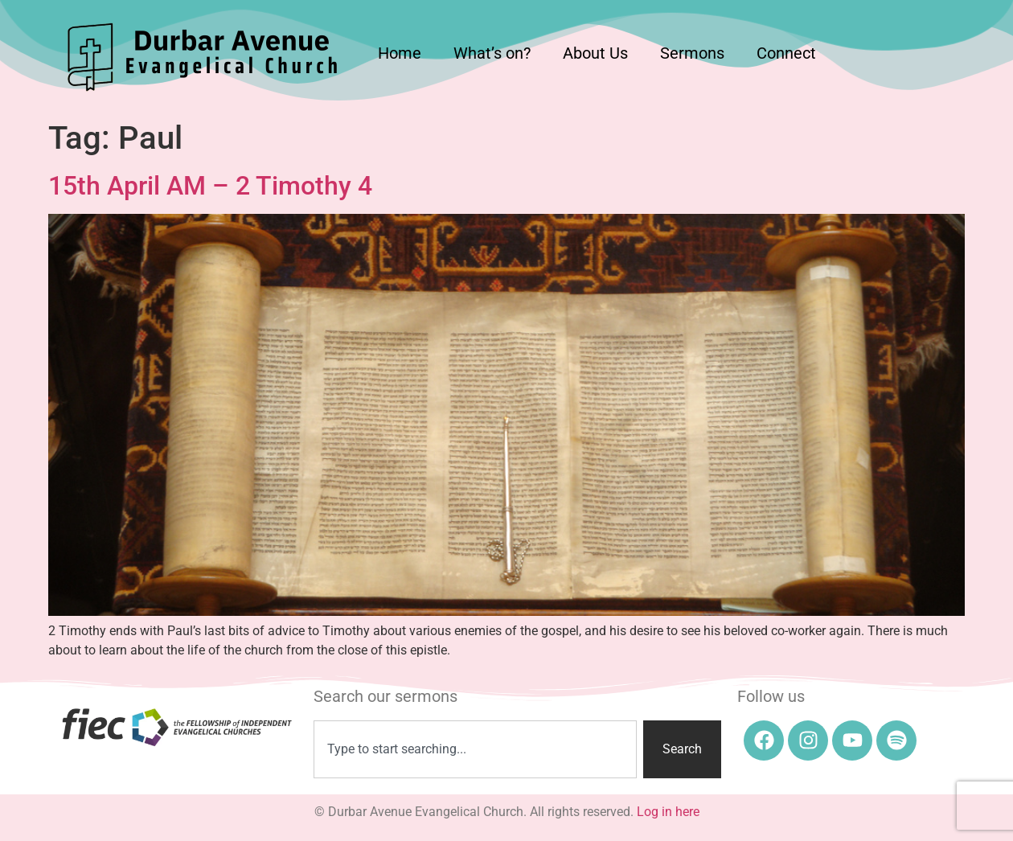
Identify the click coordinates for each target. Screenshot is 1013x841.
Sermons (692, 53)
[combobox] (476, 749)
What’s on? (492, 53)
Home (399, 53)
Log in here (668, 811)
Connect (786, 53)
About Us (595, 53)
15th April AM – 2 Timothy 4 (210, 185)
